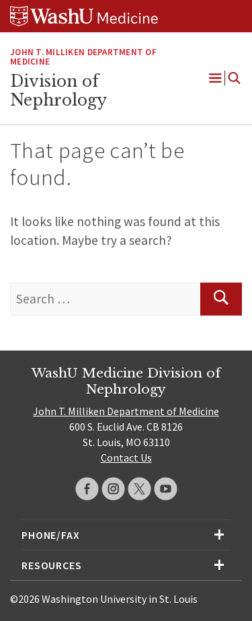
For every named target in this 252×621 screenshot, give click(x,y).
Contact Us (126, 457)
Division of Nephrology (58, 91)
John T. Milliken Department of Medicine (83, 57)
